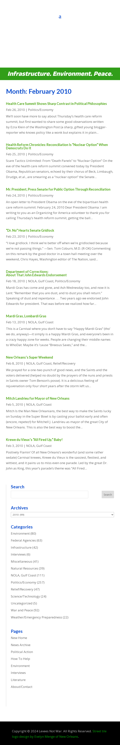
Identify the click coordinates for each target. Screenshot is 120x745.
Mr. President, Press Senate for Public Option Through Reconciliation (58, 189)
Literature (18, 680)
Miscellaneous (21, 561)
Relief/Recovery (64, 363)
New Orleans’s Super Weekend (29, 357)
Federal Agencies (23, 540)
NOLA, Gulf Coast (40, 281)
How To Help (20, 659)
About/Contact (21, 687)
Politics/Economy (40, 110)
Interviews (18, 554)
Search (108, 494)
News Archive (20, 645)
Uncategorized (22, 603)
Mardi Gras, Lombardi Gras (26, 316)
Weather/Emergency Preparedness (36, 617)
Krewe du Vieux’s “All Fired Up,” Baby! (34, 440)
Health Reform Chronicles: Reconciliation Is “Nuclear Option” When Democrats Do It (57, 146)
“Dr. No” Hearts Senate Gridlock (30, 230)
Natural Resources (24, 568)
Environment (20, 533)
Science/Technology (25, 596)
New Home (19, 638)
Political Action (22, 652)
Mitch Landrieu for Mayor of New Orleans (38, 398)
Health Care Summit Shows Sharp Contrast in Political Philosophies (56, 104)
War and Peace (22, 610)
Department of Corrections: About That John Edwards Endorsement (36, 273)
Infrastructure (21, 547)
